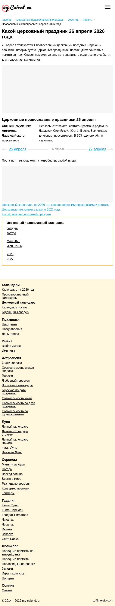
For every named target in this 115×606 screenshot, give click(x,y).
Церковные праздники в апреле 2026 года (31, 209)
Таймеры (8, 493)
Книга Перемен (12, 510)
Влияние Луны (12, 452)
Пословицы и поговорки (18, 563)
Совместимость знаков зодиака (18, 369)
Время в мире (11, 478)
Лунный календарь (15, 426)
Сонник (7, 590)
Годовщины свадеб (15, 312)
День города (10, 333)
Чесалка (8, 524)
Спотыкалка (10, 539)
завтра (11, 233)
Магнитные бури (13, 464)
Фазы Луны (9, 447)
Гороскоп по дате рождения (14, 392)
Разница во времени (16, 483)
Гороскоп (8, 375)
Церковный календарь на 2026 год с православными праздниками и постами (56, 204)
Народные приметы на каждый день (17, 552)
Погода (7, 469)
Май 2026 (13, 241)
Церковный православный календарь (35, 222)
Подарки (8, 578)
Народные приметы (15, 559)
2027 (10, 259)
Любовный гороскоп (16, 380)
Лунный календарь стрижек (15, 433)
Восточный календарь (17, 385)
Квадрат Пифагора (15, 515)
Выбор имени (11, 345)
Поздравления (12, 329)
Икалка (7, 529)
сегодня (12, 228)
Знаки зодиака (12, 362)
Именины (8, 350)
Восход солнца (12, 474)
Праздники (9, 324)
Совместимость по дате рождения (18, 404)
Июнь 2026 (14, 246)
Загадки (7, 568)
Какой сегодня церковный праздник (26, 214)
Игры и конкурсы (13, 573)
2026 (10, 254)
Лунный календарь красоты (15, 441)
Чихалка (8, 519)
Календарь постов (14, 307)
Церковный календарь (19, 302)
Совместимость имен (17, 398)
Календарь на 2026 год (18, 289)
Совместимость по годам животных (15, 413)
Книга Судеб (10, 505)
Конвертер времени (15, 488)
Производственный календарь (15, 296)
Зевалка (7, 534)
